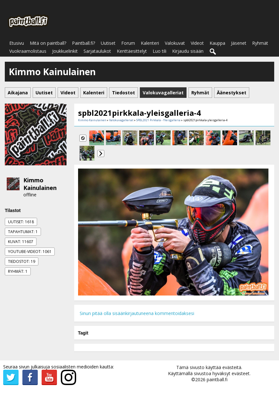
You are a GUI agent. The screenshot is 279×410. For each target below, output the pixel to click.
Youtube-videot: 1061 (30, 251)
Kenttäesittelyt (132, 51)
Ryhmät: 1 (18, 271)
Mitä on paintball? (48, 43)
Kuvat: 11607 (20, 241)
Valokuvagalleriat (121, 120)
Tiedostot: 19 (21, 261)
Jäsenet (238, 43)
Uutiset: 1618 (21, 222)
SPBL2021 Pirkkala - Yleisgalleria (158, 120)
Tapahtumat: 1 (23, 231)
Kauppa (217, 43)
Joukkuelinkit (65, 51)
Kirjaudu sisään (187, 51)
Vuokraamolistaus (27, 51)
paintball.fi (217, 379)
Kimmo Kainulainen (40, 184)
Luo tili (159, 51)
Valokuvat (175, 43)
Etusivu (16, 43)
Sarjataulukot (97, 51)
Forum (128, 43)
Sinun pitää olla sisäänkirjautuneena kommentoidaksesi (137, 313)
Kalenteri (150, 43)
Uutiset (108, 43)
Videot (197, 43)
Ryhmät (260, 43)
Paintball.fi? (83, 43)
